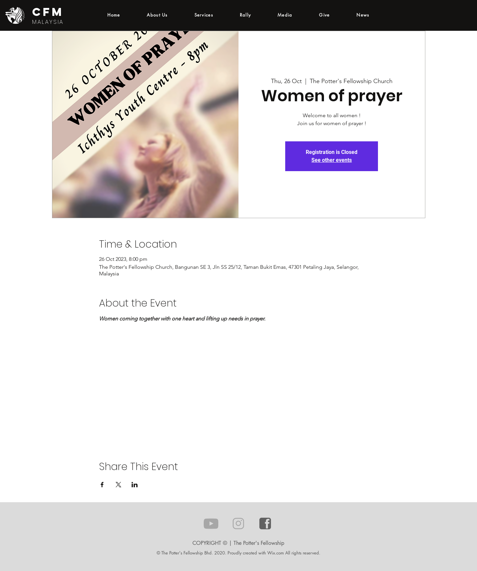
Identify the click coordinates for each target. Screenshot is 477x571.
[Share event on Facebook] (102, 484)
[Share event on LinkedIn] (135, 484)
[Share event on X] (118, 484)
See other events (331, 160)
